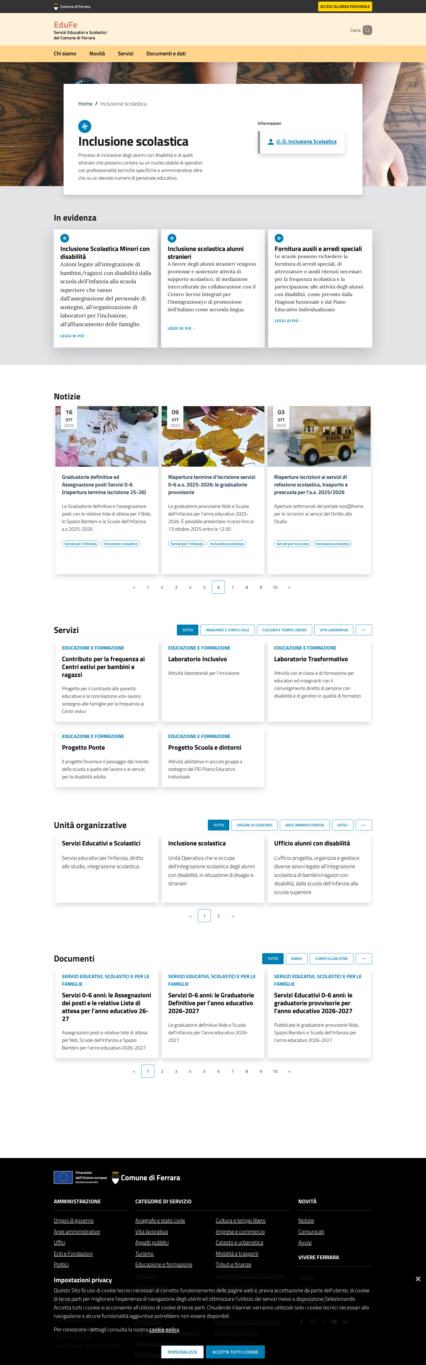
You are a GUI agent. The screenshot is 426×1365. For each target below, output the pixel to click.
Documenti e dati (166, 53)
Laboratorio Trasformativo (311, 659)
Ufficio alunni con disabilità (312, 843)
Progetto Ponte (83, 747)
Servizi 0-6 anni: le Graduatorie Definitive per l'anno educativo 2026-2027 (211, 1003)
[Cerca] (365, 30)
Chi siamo (65, 53)
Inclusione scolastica (197, 843)
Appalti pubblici (152, 1242)
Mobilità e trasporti (237, 1253)
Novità (97, 53)
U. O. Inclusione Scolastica (306, 141)
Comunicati (311, 1231)
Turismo (144, 1253)
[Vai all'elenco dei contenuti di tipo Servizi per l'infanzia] (80, 543)
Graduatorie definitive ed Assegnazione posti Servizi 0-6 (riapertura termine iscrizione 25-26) (104, 484)
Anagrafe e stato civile (160, 1220)
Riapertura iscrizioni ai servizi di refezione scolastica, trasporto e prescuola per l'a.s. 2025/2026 (311, 484)
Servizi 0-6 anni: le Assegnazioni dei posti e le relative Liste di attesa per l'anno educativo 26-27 (106, 1006)
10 (274, 587)
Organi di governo (74, 1220)
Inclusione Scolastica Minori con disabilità (105, 252)
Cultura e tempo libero (241, 1220)
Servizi (125, 53)
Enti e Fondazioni (73, 1253)
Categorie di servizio (163, 1201)
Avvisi (305, 1242)
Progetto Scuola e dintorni (204, 747)
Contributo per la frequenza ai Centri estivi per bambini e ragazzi (103, 666)
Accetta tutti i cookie (235, 1352)
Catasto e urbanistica (239, 1242)
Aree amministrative (77, 1231)
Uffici (59, 1242)
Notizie (306, 1220)
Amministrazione (77, 1201)
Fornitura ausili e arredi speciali (318, 248)
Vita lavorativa (151, 1231)
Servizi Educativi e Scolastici (101, 843)
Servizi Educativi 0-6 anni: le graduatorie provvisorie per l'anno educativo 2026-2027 (313, 1003)
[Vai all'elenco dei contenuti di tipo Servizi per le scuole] (292, 543)
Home (85, 103)
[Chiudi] (418, 1277)
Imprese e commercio (240, 1231)
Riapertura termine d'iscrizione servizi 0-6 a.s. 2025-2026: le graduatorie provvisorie (211, 484)
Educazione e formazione (163, 1264)
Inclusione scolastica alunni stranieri (206, 252)
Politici (61, 1264)
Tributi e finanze (233, 1264)
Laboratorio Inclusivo (197, 659)
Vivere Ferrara (318, 1257)
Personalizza (182, 1352)
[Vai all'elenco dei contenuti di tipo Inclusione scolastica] (120, 543)
